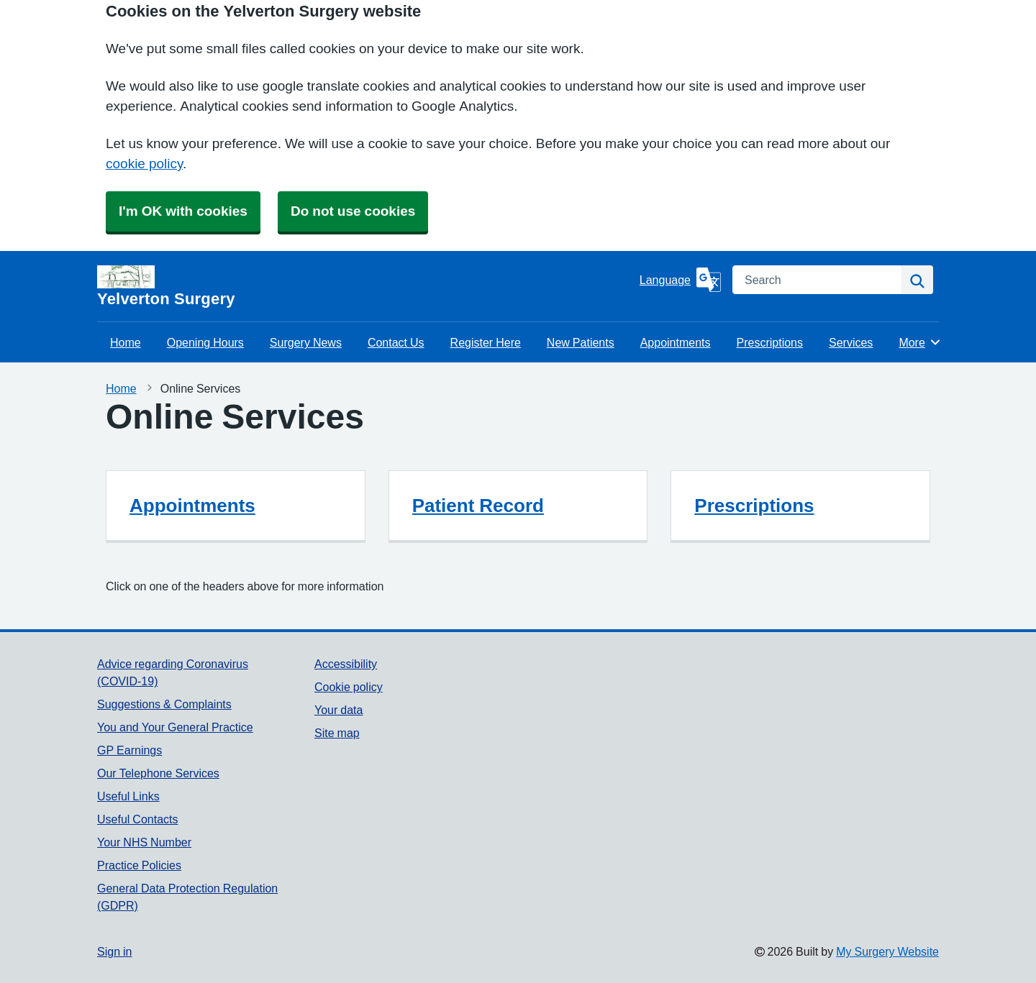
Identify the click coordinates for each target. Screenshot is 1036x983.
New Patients (580, 342)
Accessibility (345, 663)
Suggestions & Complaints (164, 704)
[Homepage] (365, 286)
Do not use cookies (353, 211)
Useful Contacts (137, 819)
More (920, 342)
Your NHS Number (144, 842)
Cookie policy (348, 686)
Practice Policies (139, 865)
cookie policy (144, 163)
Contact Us (396, 342)
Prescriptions (770, 342)
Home (125, 342)
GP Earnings (129, 750)
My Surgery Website (887, 951)
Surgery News (306, 342)
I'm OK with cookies (183, 211)
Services (851, 342)
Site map (337, 733)
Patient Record (478, 505)
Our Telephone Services (158, 773)
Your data (338, 709)
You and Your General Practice (175, 727)
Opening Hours (205, 342)
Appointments (675, 342)
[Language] (680, 279)
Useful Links (128, 796)
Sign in (114, 951)
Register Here (485, 342)
